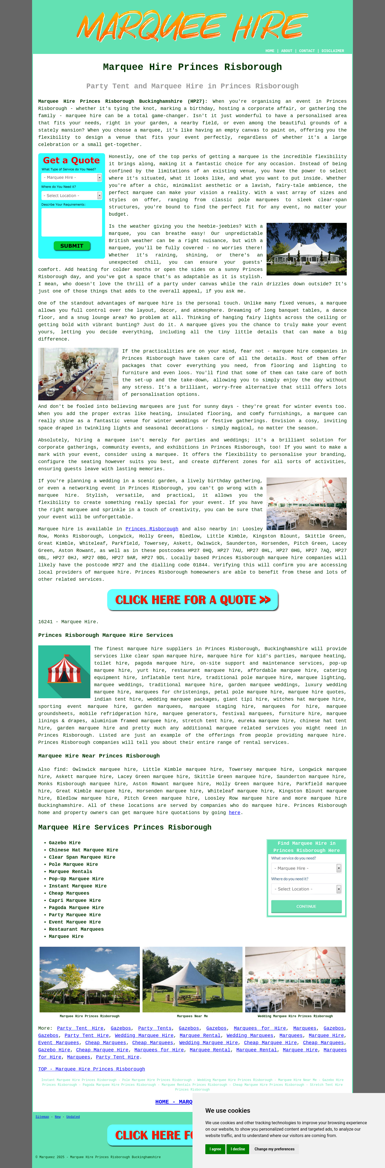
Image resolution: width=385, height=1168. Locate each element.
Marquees (304, 1028)
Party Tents (155, 1028)
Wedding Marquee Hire (144, 1035)
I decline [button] (238, 1149)
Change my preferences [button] (274, 1149)
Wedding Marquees (250, 1035)
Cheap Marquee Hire (270, 1042)
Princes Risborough (152, 529)
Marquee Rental (200, 1035)
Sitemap (42, 1117)
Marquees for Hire (260, 1028)
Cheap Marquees (105, 1042)
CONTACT (307, 51)
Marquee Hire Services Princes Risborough (124, 828)
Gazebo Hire (54, 1050)
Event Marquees (58, 1042)
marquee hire (260, 798)
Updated (73, 1117)
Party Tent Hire (80, 1028)
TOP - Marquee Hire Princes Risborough (91, 1069)
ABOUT (286, 51)
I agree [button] (215, 1149)
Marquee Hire (326, 1035)
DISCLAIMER (333, 51)
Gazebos (121, 1028)
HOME (270, 51)
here (234, 812)
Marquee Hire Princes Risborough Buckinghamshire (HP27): (123, 101)
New (58, 1117)
